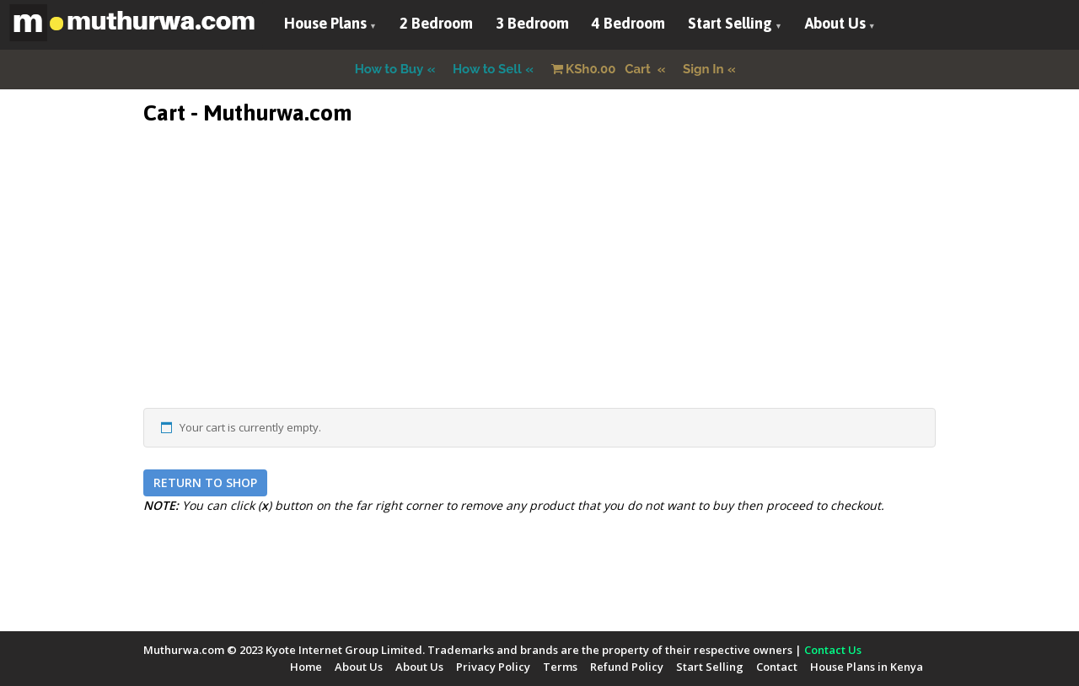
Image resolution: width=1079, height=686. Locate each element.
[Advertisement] (539, 290)
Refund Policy (626, 666)
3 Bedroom (532, 23)
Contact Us (833, 649)
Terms (560, 666)
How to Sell (487, 69)
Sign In (703, 69)
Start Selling (730, 23)
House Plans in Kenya (866, 666)
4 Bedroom (628, 23)
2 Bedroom (436, 23)
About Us (835, 23)
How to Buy (389, 69)
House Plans (325, 23)
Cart (602, 69)
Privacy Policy (493, 666)
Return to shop (205, 482)
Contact (776, 666)
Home (306, 666)
